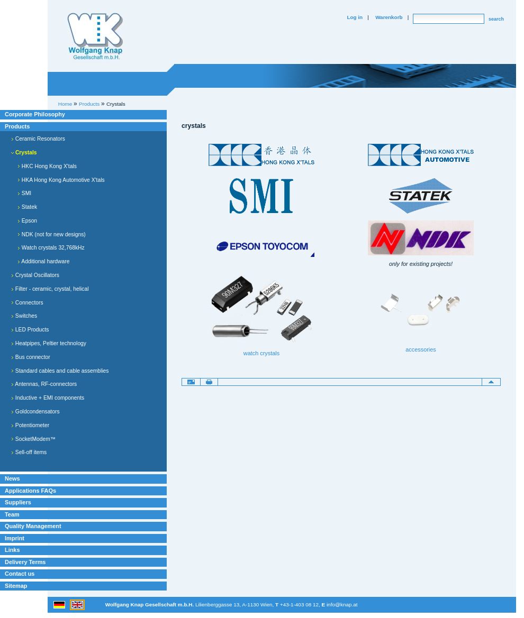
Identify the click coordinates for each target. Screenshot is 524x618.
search (496, 19)
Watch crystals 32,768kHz (51, 248)
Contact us (19, 573)
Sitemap (16, 586)
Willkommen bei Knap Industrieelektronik (95, 36)
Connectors (27, 303)
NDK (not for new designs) (51, 234)
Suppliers (18, 502)
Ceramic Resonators (38, 139)
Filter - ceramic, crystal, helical (50, 289)
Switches (24, 316)
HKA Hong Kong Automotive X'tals (61, 180)
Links (12, 550)
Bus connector (30, 357)
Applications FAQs (30, 490)
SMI (24, 193)
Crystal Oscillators (35, 275)
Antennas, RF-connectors (44, 384)
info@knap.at (342, 604)
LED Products (30, 330)
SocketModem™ (33, 439)
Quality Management (33, 526)
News (12, 478)
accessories (420, 349)
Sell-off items (29, 452)
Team (12, 514)
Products (17, 126)
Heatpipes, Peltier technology (48, 343)
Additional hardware (43, 261)
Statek (27, 207)
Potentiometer (30, 425)
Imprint (14, 538)
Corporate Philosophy (35, 114)
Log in (355, 17)
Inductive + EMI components (47, 398)
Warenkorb (388, 17)
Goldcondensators (35, 411)
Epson (27, 221)
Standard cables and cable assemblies (60, 371)
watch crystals (261, 353)
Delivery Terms (25, 562)
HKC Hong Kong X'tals (47, 166)
